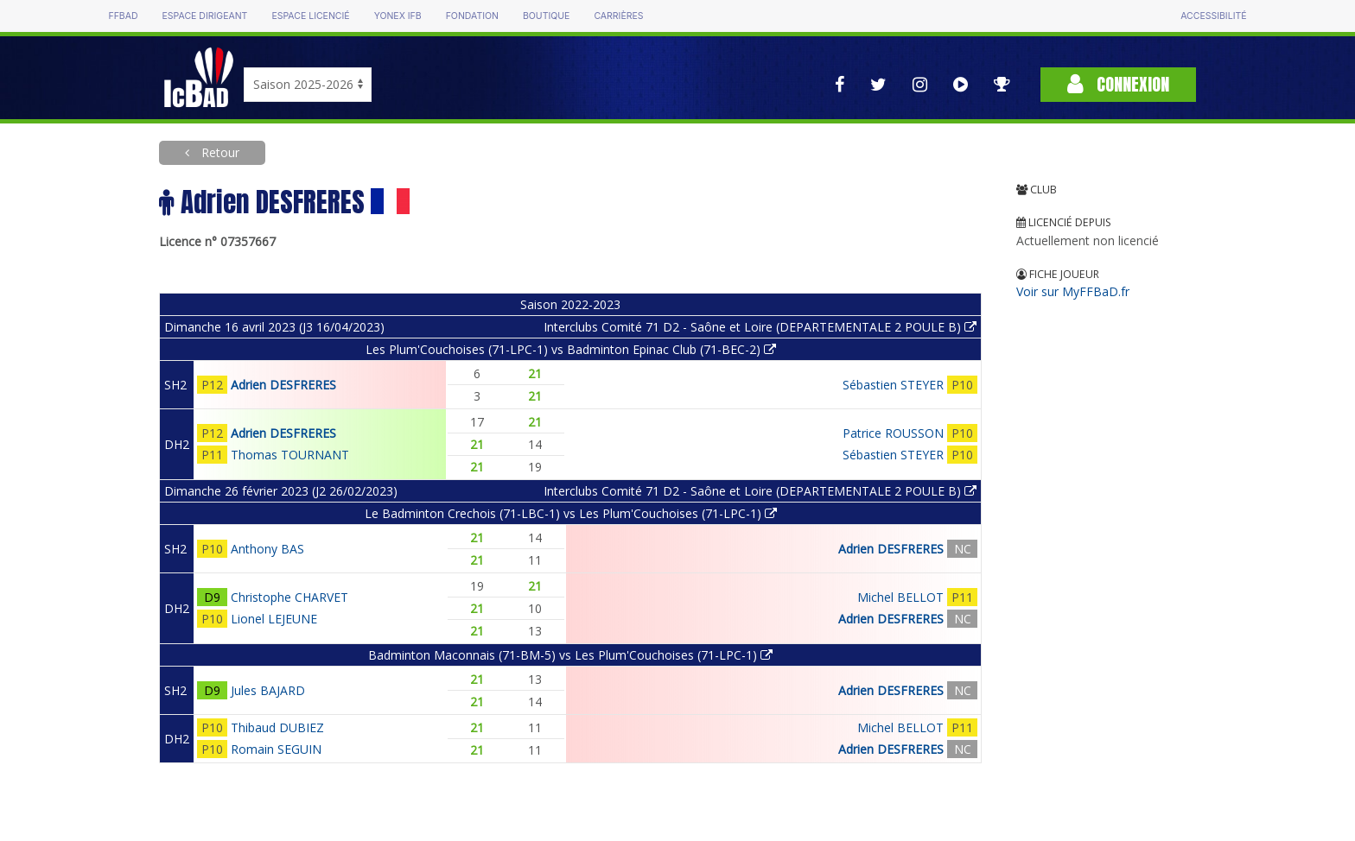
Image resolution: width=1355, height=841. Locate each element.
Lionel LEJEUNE (274, 618)
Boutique (546, 16)
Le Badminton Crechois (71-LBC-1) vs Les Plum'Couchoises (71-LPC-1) (571, 513)
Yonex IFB (398, 16)
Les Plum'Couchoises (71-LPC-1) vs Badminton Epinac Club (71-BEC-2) (571, 349)
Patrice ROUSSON (893, 433)
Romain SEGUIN (276, 749)
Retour (218, 152)
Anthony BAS (267, 549)
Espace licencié (310, 16)
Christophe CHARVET (289, 597)
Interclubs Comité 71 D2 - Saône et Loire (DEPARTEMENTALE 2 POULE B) (760, 327)
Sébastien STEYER (893, 384)
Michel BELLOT (900, 597)
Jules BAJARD (268, 690)
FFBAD (122, 16)
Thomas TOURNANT (290, 454)
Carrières (618, 16)
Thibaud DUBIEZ (277, 727)
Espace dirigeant (205, 16)
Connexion (1118, 84)
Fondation (472, 16)
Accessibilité (1213, 16)
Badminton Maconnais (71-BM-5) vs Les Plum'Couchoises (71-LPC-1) (570, 655)
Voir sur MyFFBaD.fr (1072, 291)
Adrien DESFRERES (283, 384)
